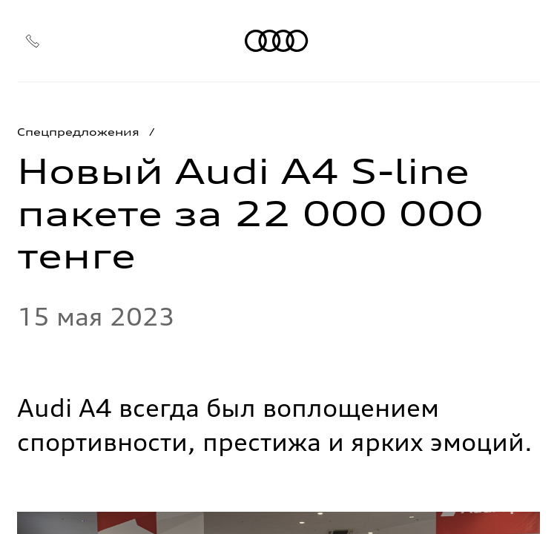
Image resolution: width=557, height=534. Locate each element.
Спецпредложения (78, 131)
